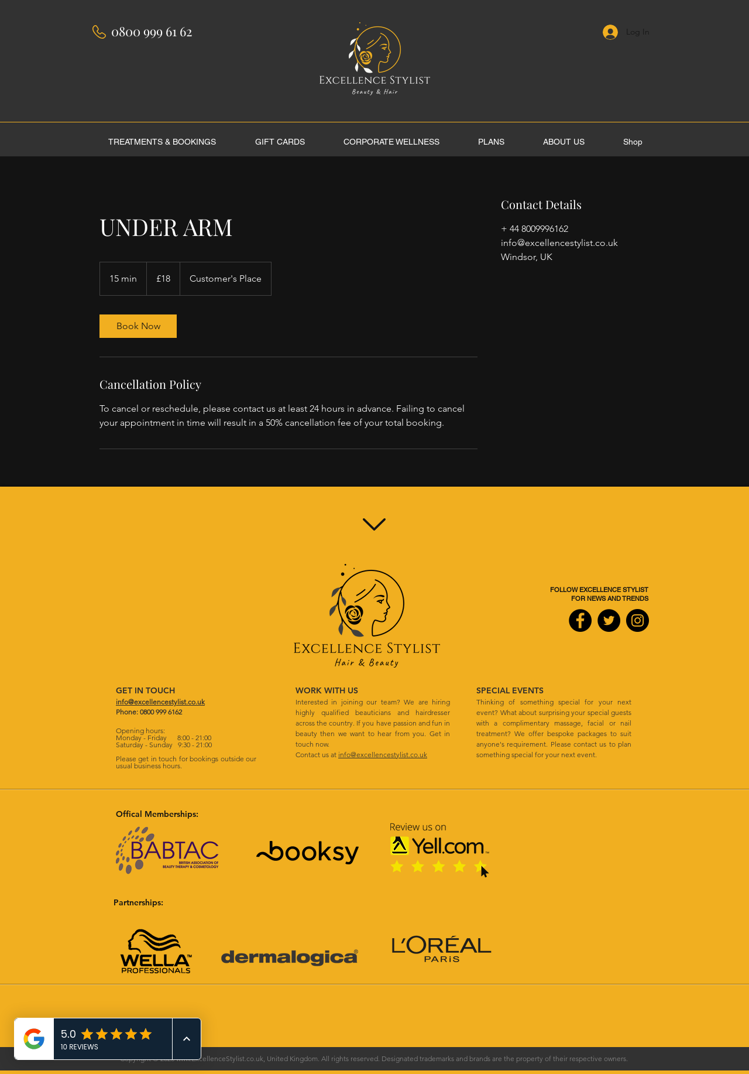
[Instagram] (637, 620)
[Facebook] (580, 620)
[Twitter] (608, 620)
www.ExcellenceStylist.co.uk (219, 1058)
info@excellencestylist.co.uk (382, 754)
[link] (138, 326)
